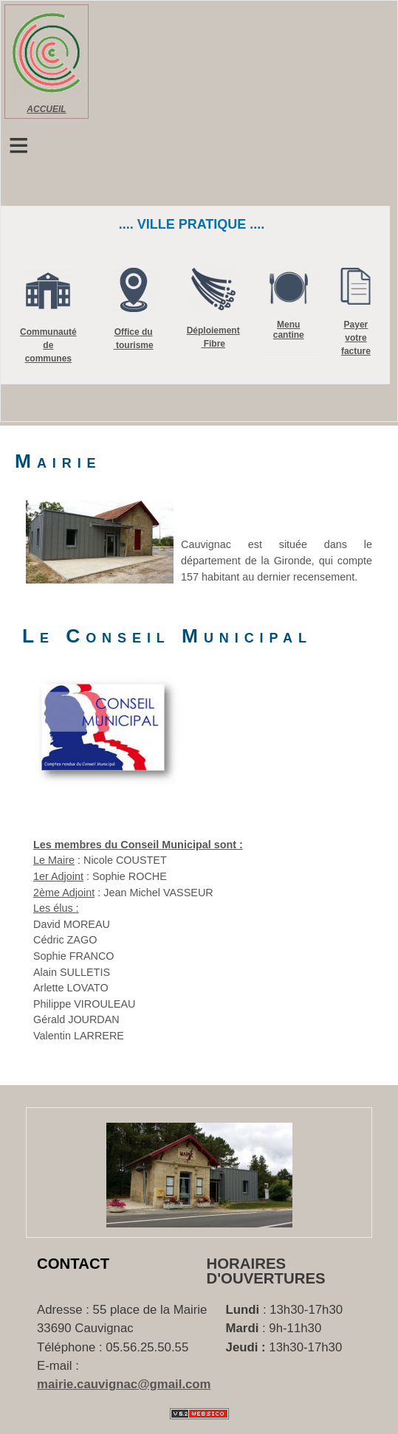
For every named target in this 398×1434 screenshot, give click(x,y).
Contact (73, 1263)
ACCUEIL (46, 109)
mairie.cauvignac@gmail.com (124, 1384)
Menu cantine (288, 329)
